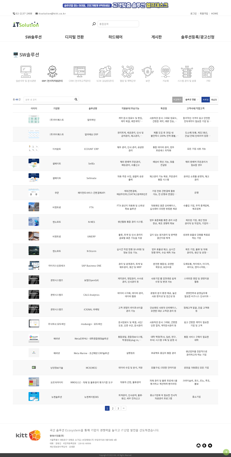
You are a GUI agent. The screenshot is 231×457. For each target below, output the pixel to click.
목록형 (206, 99)
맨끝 (123, 408)
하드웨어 (115, 37)
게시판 (156, 37)
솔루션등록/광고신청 (197, 37)
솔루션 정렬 (192, 99)
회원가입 (204, 13)
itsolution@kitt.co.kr (50, 13)
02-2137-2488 (22, 13)
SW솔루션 (33, 37)
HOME (214, 13)
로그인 (193, 13)
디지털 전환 (74, 37)
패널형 (214, 99)
